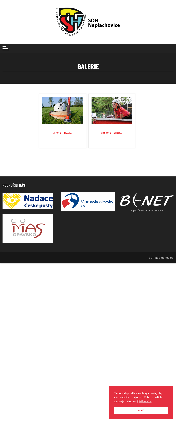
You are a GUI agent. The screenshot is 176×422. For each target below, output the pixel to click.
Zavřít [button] (141, 410)
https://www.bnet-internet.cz (147, 210)
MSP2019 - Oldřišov (111, 133)
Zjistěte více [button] (144, 401)
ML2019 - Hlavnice (63, 133)
